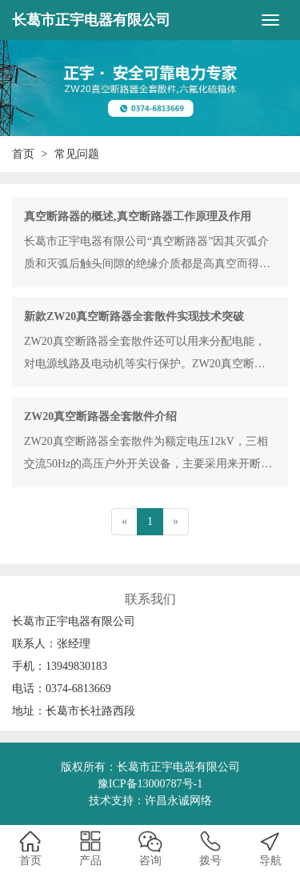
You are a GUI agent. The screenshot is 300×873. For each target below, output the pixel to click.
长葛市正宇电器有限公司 (91, 20)
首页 (23, 154)
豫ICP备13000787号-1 (150, 784)
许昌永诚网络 (178, 801)
